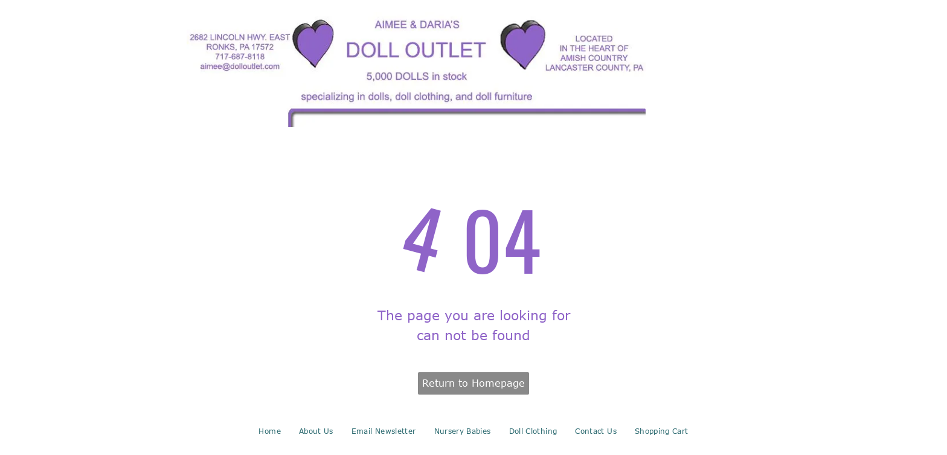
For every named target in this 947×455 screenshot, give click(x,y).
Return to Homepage (473, 383)
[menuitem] (269, 431)
